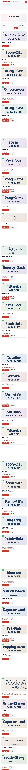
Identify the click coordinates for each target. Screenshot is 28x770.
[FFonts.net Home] (6, 1)
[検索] (19, 2)
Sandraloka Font (6, 330)
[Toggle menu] (2, 2)
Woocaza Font (5, 579)
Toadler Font (5, 364)
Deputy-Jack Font (6, 275)
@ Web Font (12, 46)
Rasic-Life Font (5, 508)
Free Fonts (3, 11)
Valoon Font (5, 419)
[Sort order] (8, 28)
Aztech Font (5, 383)
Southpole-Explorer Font (7, 598)
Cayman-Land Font (6, 616)
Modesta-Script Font (7, 42)
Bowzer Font (5, 149)
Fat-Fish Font (5, 635)
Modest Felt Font (6, 401)
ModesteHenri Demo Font (8, 747)
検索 (16, 28)
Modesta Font (5, 223)
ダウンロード (5, 46)
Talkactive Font (5, 293)
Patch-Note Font (6, 545)
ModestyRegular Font (7, 256)
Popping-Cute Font (6, 654)
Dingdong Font (5, 527)
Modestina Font (5, 691)
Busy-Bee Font (5, 78)
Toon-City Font (5, 59)
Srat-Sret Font (5, 168)
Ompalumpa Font (6, 96)
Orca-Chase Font (6, 710)
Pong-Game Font (6, 186)
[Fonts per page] (20, 25)
